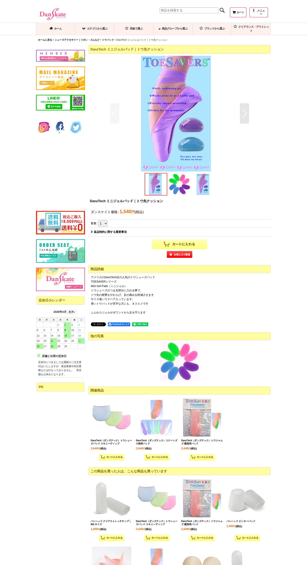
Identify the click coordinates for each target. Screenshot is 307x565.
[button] (258, 12)
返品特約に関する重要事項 (109, 231)
